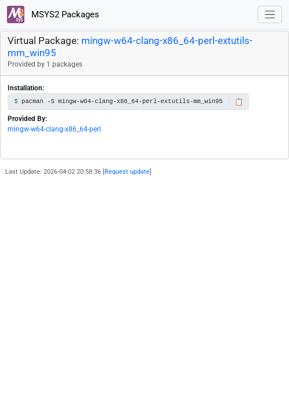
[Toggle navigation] (270, 15)
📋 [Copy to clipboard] (238, 102)
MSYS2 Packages (53, 14)
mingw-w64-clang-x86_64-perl (54, 129)
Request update (127, 171)
